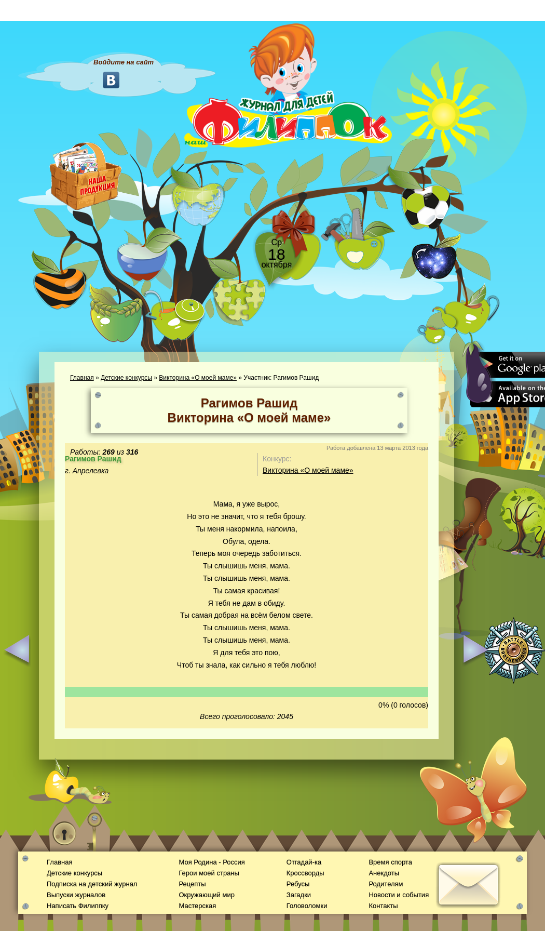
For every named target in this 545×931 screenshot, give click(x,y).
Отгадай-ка (304, 862)
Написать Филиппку (77, 906)
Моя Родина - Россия (211, 862)
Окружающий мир (206, 895)
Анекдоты (384, 873)
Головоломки (307, 906)
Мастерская (197, 906)
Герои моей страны (209, 873)
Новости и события (399, 895)
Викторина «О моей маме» (198, 377)
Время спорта (390, 862)
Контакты (383, 906)
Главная (82, 377)
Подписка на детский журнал (92, 884)
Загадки (299, 895)
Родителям (386, 884)
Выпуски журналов (76, 895)
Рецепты (192, 884)
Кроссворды (305, 873)
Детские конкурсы (126, 377)
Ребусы (298, 884)
